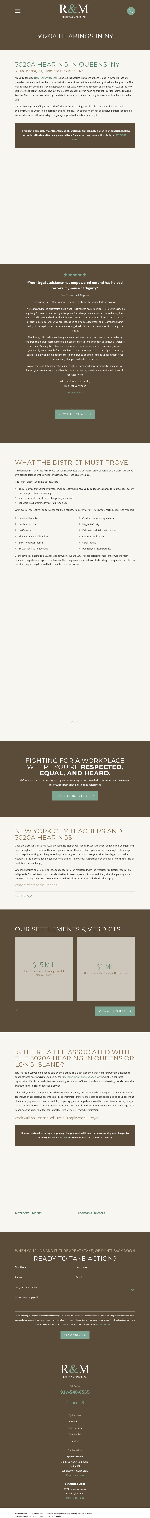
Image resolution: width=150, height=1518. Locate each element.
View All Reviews (75, 414)
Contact (75, 1321)
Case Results (75, 1308)
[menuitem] (19, 1411)
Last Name (81, 1147)
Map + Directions (75, 1355)
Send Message (75, 1215)
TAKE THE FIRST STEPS (75, 676)
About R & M (75, 1301)
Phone (18, 1157)
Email (79, 1157)
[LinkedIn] (75, 1282)
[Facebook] (67, 1282)
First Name (21, 1147)
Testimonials (75, 1314)
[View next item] (78, 408)
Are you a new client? (26, 1167)
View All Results (115, 891)
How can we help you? (26, 1177)
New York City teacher (45, 77)
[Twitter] (83, 1282)
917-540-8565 (75, 1272)
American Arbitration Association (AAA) (82, 957)
